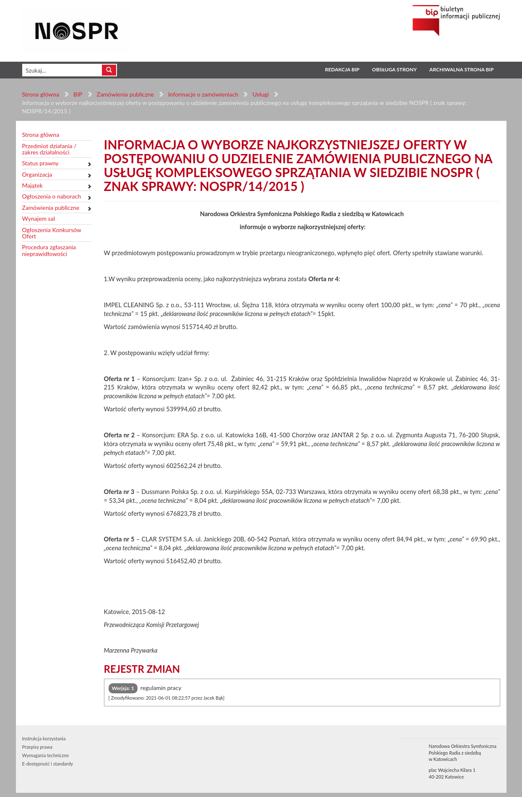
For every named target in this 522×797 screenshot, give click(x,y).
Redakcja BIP (342, 69)
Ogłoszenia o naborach (51, 196)
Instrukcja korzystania (44, 738)
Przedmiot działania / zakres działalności (49, 149)
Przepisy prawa (37, 747)
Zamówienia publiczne (125, 94)
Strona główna (41, 94)
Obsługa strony (394, 69)
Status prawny (40, 163)
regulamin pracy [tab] (167, 691)
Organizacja (37, 174)
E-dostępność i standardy (47, 763)
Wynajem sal (38, 218)
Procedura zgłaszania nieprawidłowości (49, 250)
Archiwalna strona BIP (461, 69)
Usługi (260, 94)
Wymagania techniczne (45, 755)
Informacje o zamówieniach (203, 94)
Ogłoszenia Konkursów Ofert (51, 233)
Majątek (32, 185)
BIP (77, 94)
